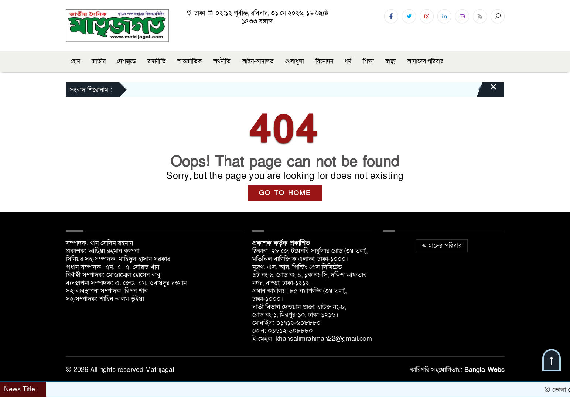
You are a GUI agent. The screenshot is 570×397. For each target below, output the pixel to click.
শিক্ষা (368, 61)
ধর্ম (348, 61)
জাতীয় (99, 61)
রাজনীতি (156, 61)
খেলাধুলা (294, 61)
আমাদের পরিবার (425, 61)
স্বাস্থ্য (390, 61)
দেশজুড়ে (126, 61)
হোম (75, 61)
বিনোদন (324, 61)
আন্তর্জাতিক (189, 61)
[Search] (498, 16)
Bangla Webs (484, 370)
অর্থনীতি (222, 61)
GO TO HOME (285, 193)
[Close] (487, 90)
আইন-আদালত (258, 61)
